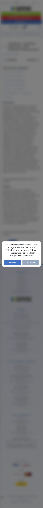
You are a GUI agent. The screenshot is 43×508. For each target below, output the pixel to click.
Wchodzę (12, 262)
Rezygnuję (31, 262)
